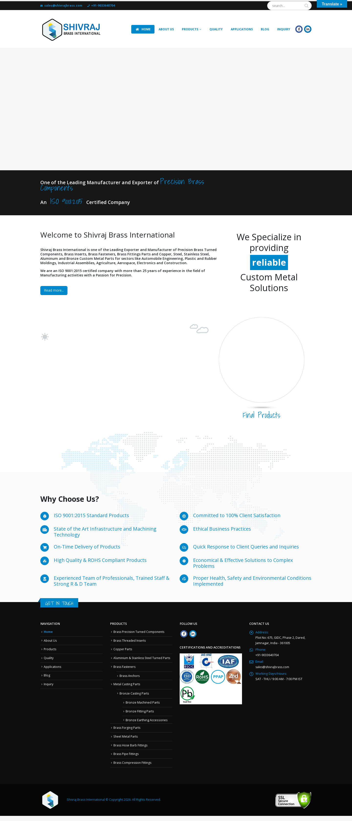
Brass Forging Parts (127, 733)
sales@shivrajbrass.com (273, 667)
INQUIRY (283, 29)
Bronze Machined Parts (143, 708)
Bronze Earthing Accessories (147, 725)
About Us (50, 641)
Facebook (183, 634)
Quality (216, 29)
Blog (265, 29)
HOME (143, 29)
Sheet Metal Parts (126, 742)
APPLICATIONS (242, 29)
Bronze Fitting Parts (140, 717)
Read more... (54, 290)
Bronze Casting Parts (135, 698)
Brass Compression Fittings (133, 768)
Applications (53, 667)
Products (190, 29)
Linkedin (193, 634)
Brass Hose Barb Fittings (131, 750)
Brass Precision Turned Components (140, 632)
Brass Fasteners (125, 672)
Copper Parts (123, 649)
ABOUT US (166, 29)
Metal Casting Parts (127, 689)
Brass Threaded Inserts (130, 641)
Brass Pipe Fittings (126, 759)
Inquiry (49, 684)
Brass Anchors (130, 681)
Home (48, 632)
